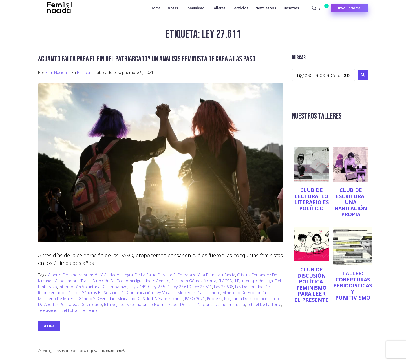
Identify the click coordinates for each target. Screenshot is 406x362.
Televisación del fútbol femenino (68, 310)
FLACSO (225, 280)
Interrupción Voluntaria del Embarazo (93, 286)
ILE (236, 280)
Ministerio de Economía (244, 292)
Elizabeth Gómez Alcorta (193, 280)
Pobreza (214, 298)
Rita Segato (114, 304)
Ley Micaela (165, 292)
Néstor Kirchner (169, 298)
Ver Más (49, 326)
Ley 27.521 (160, 286)
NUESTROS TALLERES (317, 116)
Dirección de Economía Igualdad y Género (130, 280)
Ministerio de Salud (135, 298)
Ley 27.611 (202, 286)
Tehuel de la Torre (264, 304)
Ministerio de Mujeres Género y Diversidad (77, 298)
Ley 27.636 (223, 286)
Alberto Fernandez (65, 275)
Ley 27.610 (181, 286)
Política (83, 72)
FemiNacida (56, 72)
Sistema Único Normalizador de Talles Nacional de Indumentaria (186, 304)
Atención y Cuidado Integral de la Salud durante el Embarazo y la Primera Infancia (159, 275)
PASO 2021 (195, 298)
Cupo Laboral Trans (73, 280)
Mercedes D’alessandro (199, 292)
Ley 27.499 (139, 286)
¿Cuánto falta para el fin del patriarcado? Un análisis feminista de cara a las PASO (146, 59)
